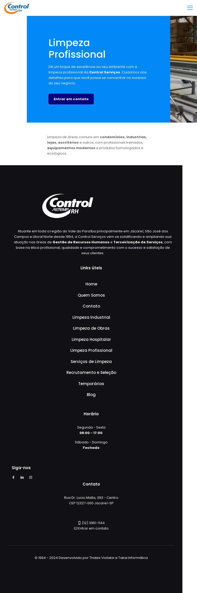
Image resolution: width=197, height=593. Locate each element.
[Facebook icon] (13, 477)
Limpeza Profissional (91, 350)
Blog (91, 394)
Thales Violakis (101, 557)
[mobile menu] (190, 7)
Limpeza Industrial (91, 317)
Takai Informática (133, 557)
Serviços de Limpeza (91, 361)
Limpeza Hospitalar (91, 339)
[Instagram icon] (30, 477)
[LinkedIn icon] (22, 477)
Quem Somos (91, 295)
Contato (91, 306)
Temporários (91, 383)
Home (91, 284)
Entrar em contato (93, 528)
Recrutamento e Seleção (91, 372)
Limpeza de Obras (91, 328)
